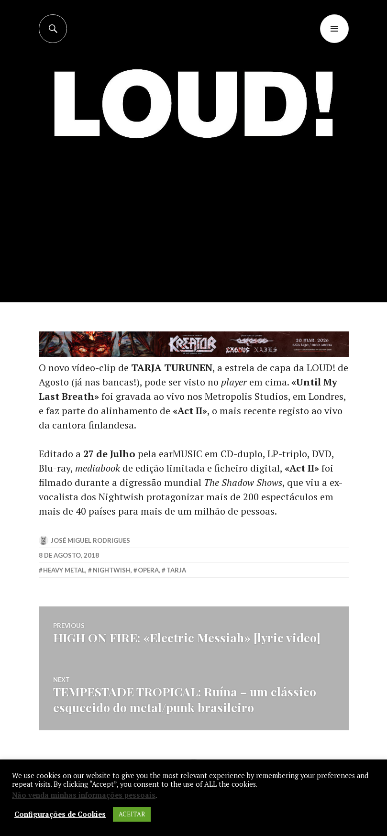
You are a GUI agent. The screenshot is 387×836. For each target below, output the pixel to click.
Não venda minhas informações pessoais (83, 795)
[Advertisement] (194, 231)
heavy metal (64, 570)
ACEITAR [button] (132, 814)
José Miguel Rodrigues (90, 540)
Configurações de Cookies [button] (60, 814)
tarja (176, 570)
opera (148, 570)
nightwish (112, 570)
